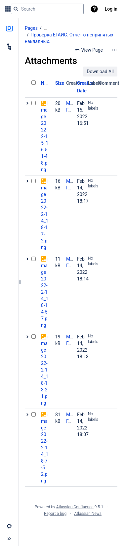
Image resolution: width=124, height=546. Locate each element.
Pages (31, 28)
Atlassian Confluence (75, 507)
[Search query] (47, 9)
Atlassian (71, 528)
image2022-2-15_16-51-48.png (45, 136)
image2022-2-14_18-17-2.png (45, 214)
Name (47, 83)
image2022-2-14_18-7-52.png (45, 447)
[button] (94, 9)
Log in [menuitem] (111, 9)
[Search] (16, 9)
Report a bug (55, 513)
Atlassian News (88, 513)
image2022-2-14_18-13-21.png (45, 370)
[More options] (114, 50)
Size (59, 83)
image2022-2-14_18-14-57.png (45, 292)
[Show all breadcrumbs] (46, 28)
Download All (100, 71)
